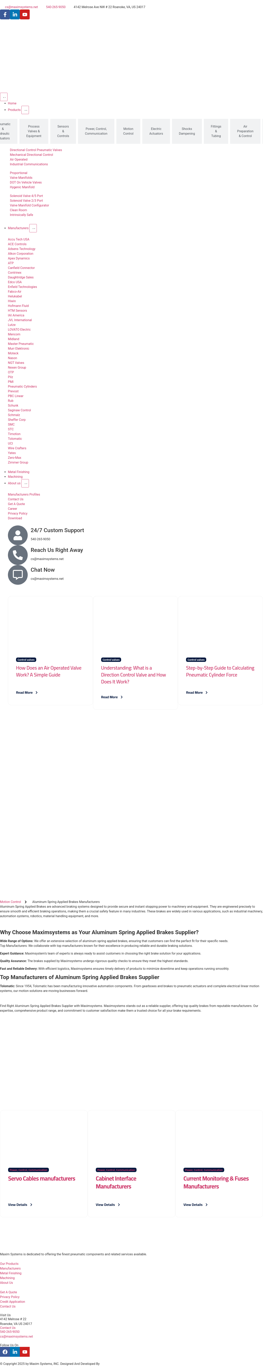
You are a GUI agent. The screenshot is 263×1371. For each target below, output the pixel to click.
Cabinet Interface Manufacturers (116, 1182)
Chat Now (43, 570)
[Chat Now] (18, 575)
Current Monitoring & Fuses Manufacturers (216, 1182)
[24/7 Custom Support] (18, 535)
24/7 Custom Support (57, 530)
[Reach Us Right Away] (18, 555)
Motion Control (10, 902)
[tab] (33, 131)
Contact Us (8, 1328)
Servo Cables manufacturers (41, 1178)
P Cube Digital (110, 1364)
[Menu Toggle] (4, 97)
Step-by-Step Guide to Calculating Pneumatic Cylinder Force (220, 671)
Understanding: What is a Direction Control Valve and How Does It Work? (133, 674)
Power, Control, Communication (28, 1169)
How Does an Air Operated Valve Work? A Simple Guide (48, 671)
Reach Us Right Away (57, 550)
